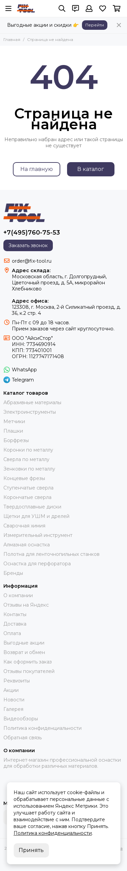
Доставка (14, 624)
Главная (11, 39)
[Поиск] (62, 8)
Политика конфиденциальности (42, 728)
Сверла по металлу (26, 459)
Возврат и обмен (24, 652)
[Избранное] (102, 8)
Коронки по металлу (28, 450)
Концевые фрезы (24, 478)
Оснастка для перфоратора (37, 564)
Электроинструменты (29, 412)
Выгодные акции (23, 643)
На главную (36, 169)
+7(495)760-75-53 (31, 232)
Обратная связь (22, 738)
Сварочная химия (24, 526)
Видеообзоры (20, 719)
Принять (31, 850)
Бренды (13, 573)
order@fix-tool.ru (31, 261)
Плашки (13, 431)
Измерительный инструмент (37, 535)
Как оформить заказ (27, 662)
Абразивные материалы (32, 402)
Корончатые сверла (27, 497)
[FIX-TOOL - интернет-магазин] (26, 8)
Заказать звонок (28, 245)
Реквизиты (16, 681)
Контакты (14, 614)
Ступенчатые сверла (28, 488)
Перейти (94, 24)
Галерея (13, 709)
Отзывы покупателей (29, 671)
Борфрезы (16, 440)
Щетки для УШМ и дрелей (36, 516)
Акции (11, 690)
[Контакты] (75, 8)
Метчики (14, 421)
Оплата (12, 633)
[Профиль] (89, 8)
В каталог (90, 169)
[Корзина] (116, 8)
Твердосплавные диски (32, 507)
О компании (18, 595)
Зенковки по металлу (29, 469)
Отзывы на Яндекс (26, 605)
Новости (13, 700)
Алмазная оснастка (26, 545)
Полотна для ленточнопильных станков (51, 554)
